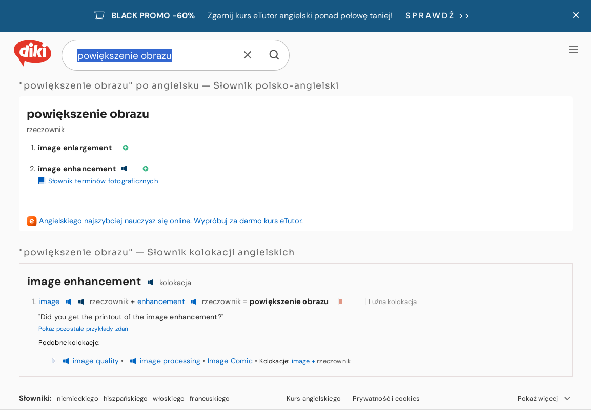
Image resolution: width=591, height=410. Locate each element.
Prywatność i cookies (386, 398)
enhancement (161, 301)
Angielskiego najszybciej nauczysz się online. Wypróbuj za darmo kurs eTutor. (171, 220)
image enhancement (77, 169)
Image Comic (230, 360)
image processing (170, 360)
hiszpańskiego (126, 398)
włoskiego (169, 398)
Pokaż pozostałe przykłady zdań (83, 329)
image (49, 301)
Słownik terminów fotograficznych (98, 181)
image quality (96, 360)
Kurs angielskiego (314, 398)
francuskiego (210, 398)
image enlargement (75, 148)
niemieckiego (77, 398)
